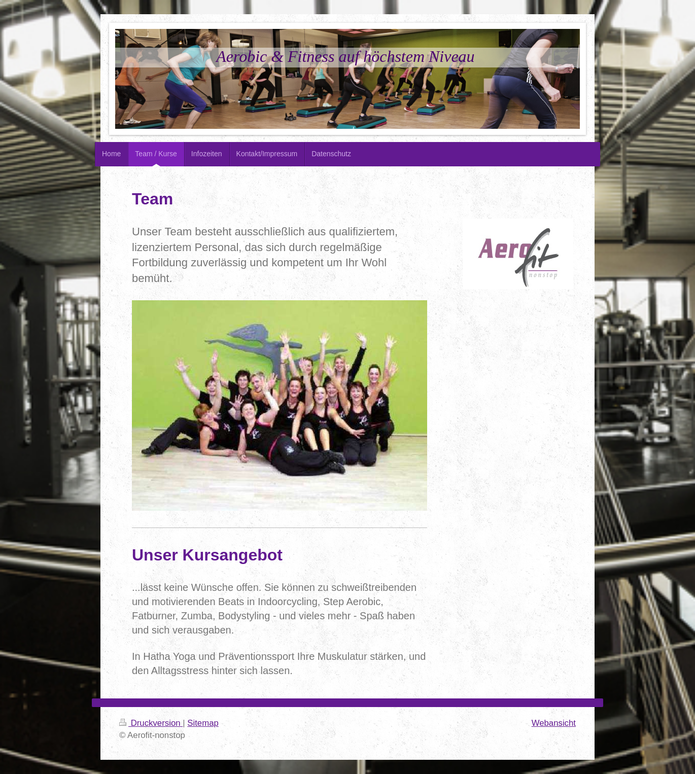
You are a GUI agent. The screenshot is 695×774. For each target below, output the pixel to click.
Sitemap (203, 723)
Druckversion (151, 723)
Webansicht (554, 723)
